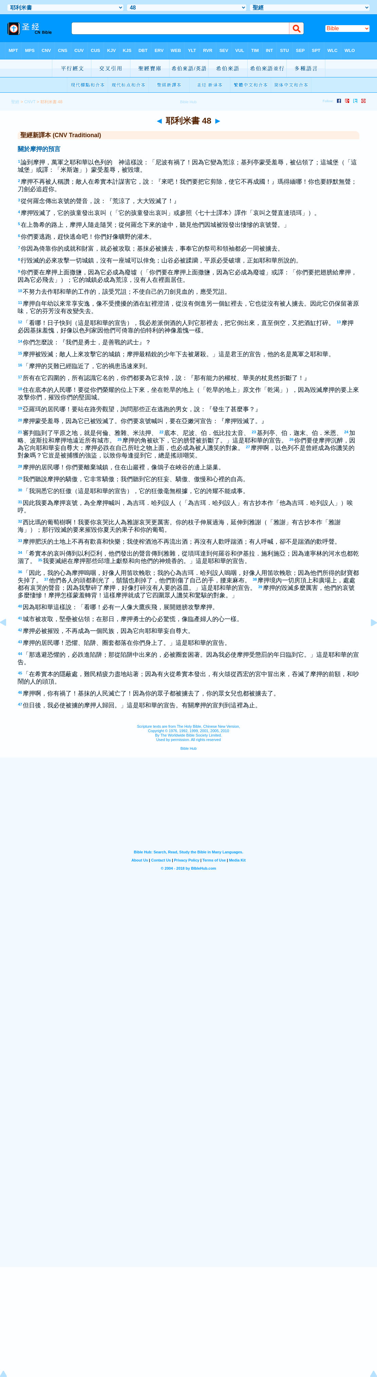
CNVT (29, 101)
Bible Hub (188, 748)
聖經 (15, 101)
